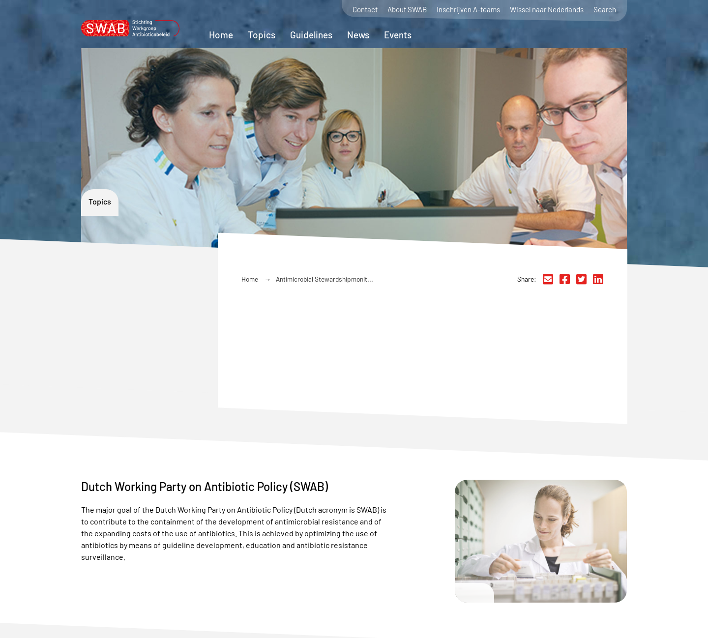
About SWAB (407, 9)
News (358, 34)
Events (398, 34)
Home (221, 34)
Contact (365, 9)
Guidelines (311, 34)
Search (604, 9)
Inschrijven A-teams (468, 9)
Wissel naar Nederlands (547, 9)
